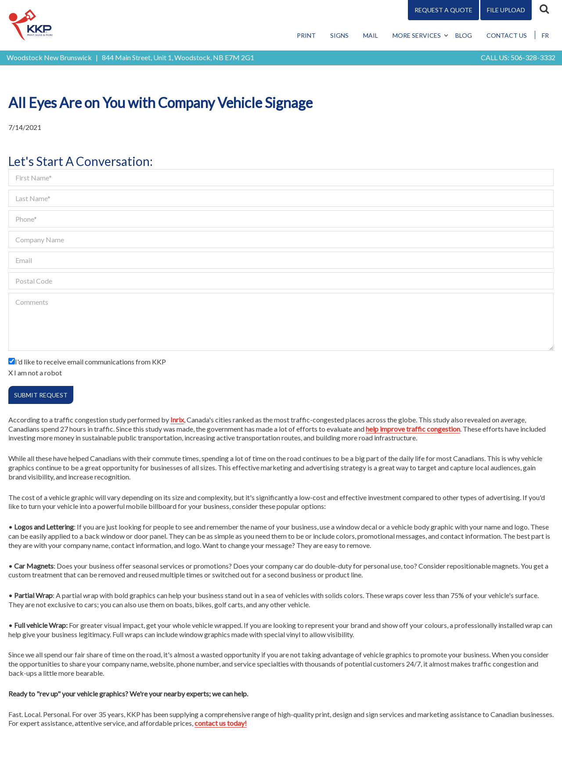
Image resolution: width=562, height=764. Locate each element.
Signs (339, 35)
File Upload (506, 10)
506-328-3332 (533, 57)
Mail (370, 35)
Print (306, 35)
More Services (417, 35)
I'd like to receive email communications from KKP (90, 361)
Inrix (177, 419)
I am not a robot (38, 372)
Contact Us (506, 35)
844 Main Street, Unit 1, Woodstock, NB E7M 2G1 (178, 57)
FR (545, 35)
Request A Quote (443, 10)
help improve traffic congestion (413, 429)
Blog (463, 35)
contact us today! (221, 723)
